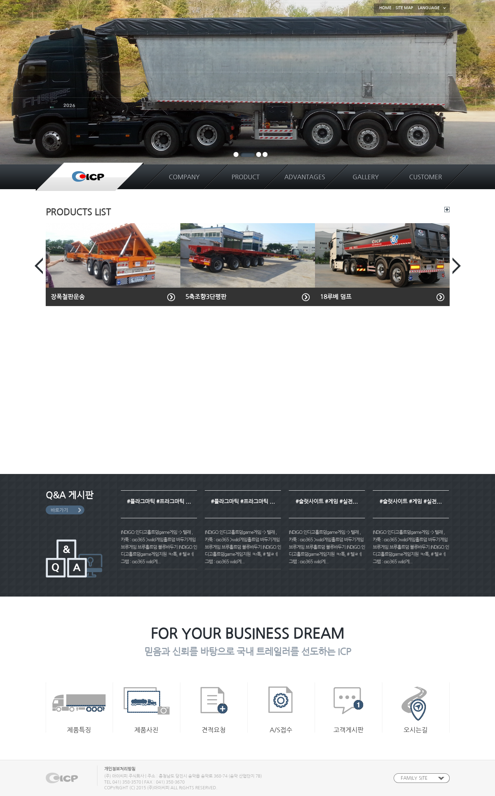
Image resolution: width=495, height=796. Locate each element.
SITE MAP (404, 8)
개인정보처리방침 (119, 769)
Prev (39, 265)
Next (456, 265)
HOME (385, 8)
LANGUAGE (428, 8)
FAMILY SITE (414, 778)
